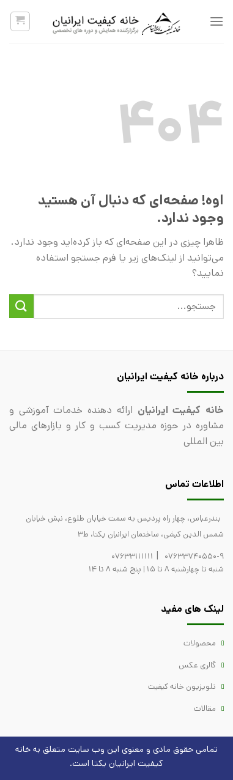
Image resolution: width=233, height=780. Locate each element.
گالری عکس (197, 665)
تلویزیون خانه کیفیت (182, 687)
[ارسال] (21, 306)
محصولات (199, 643)
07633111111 (132, 556)
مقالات (205, 709)
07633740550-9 (194, 556)
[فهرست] (216, 21)
